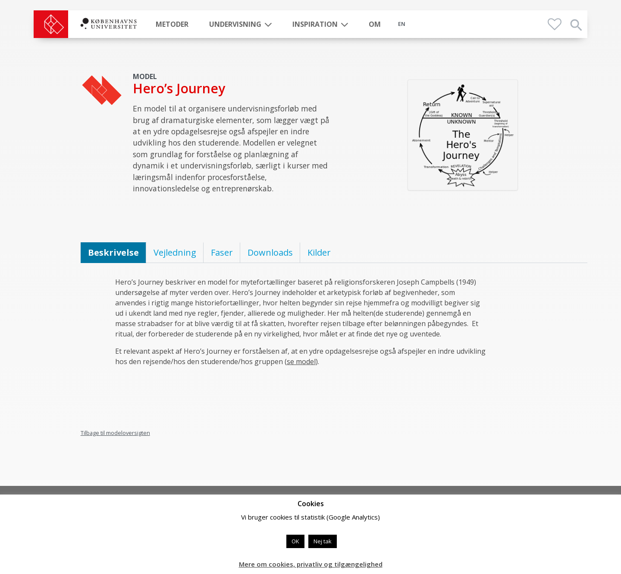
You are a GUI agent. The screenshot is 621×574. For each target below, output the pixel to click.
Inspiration (315, 24)
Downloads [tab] (270, 252)
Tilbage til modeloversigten (115, 433)
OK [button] (295, 541)
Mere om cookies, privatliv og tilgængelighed (311, 564)
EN (401, 24)
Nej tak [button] (323, 541)
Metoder (172, 24)
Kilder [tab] (319, 252)
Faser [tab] (222, 252)
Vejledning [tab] (175, 252)
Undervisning (235, 24)
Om (375, 24)
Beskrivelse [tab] (113, 252)
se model (301, 361)
